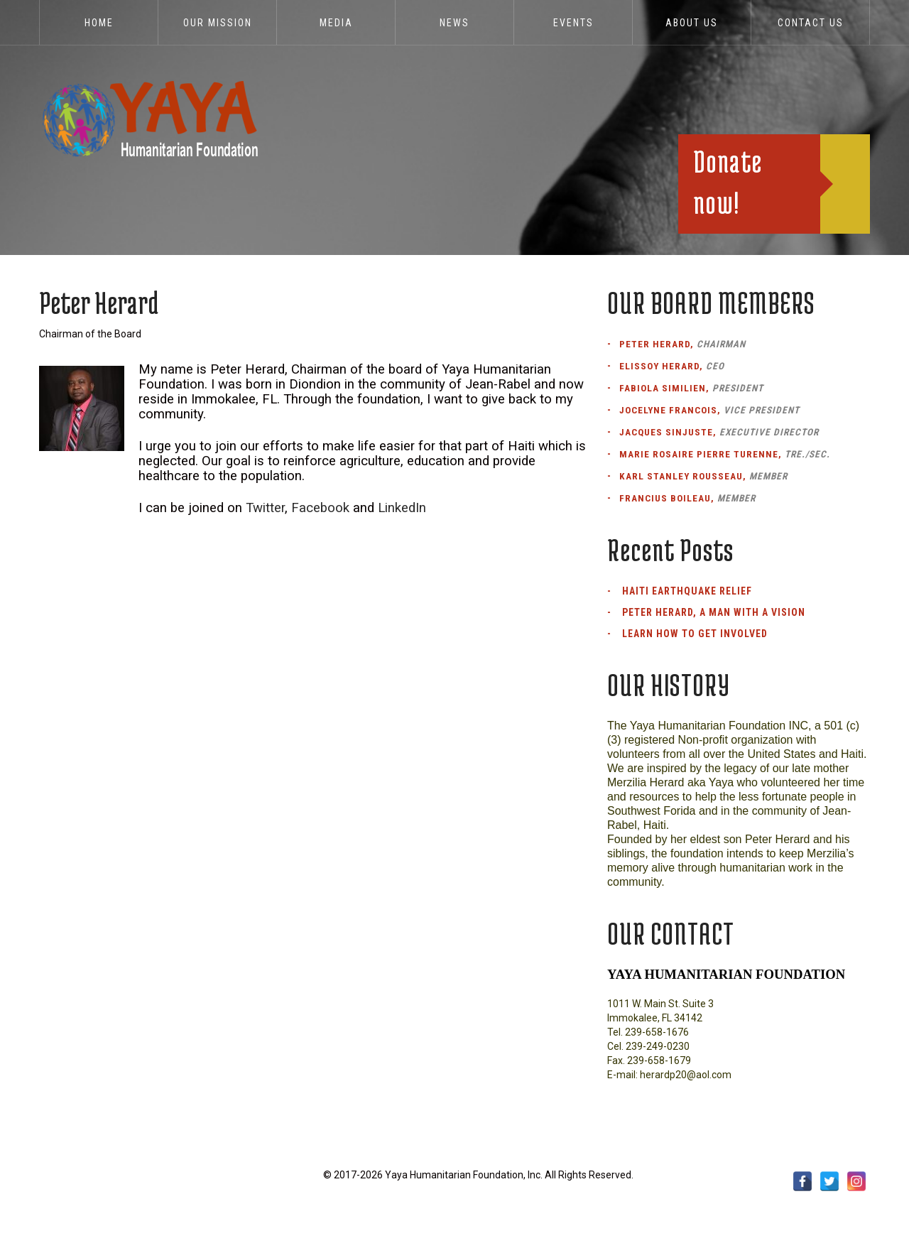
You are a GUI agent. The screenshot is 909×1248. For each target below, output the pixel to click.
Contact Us (811, 22)
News (454, 22)
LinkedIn (402, 508)
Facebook (320, 508)
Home (99, 22)
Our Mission (217, 22)
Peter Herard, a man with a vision (713, 612)
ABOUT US (691, 22)
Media (336, 22)
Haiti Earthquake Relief (687, 591)
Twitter (265, 508)
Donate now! (727, 181)
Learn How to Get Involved (695, 633)
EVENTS (573, 22)
